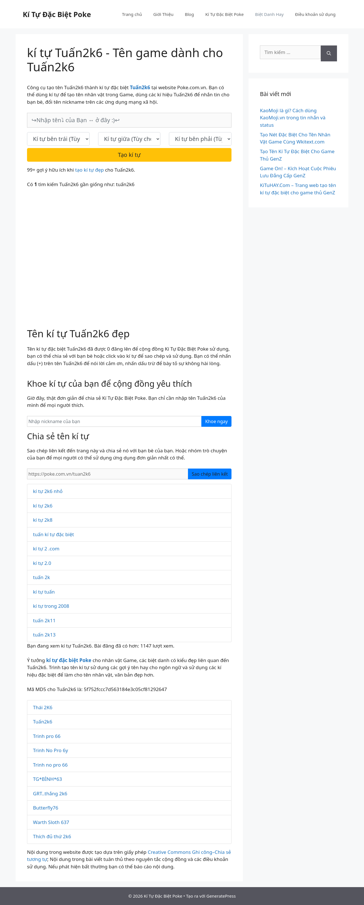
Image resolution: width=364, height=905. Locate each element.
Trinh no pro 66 (50, 765)
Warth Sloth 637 (51, 822)
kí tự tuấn (44, 591)
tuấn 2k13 (44, 634)
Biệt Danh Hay (269, 14)
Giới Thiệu (163, 14)
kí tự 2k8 (42, 520)
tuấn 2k (41, 577)
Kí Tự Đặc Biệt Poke (57, 14)
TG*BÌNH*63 (47, 779)
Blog (189, 14)
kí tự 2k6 (42, 505)
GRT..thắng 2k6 (50, 793)
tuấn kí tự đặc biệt (53, 534)
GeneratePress (221, 896)
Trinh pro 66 (47, 736)
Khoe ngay (216, 421)
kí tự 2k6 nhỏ (48, 491)
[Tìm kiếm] (329, 53)
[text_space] (129, 139)
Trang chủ (132, 14)
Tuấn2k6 (42, 721)
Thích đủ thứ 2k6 (52, 836)
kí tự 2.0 (42, 563)
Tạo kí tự (129, 155)
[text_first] (58, 139)
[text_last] (200, 139)
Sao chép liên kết (210, 474)
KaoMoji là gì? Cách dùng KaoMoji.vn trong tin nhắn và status (293, 117)
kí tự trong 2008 (51, 606)
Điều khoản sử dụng (315, 14)
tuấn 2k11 (44, 620)
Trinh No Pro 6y (50, 750)
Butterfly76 (45, 807)
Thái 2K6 (42, 707)
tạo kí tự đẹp (89, 170)
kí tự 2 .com (46, 548)
